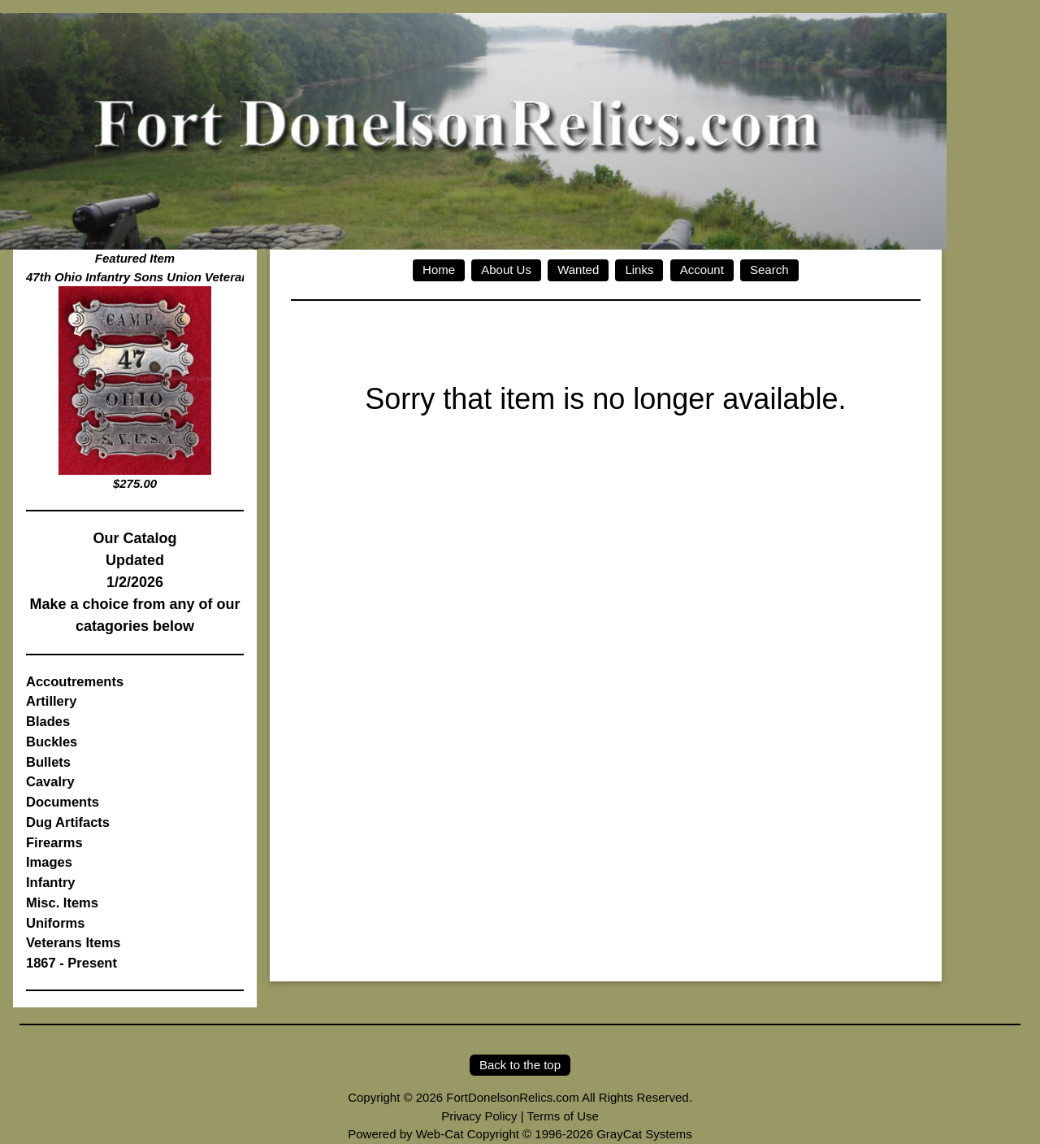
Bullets (48, 762)
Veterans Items (73, 942)
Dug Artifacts (68, 822)
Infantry (51, 882)
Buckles (51, 741)
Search (769, 269)
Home (438, 269)
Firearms (54, 842)
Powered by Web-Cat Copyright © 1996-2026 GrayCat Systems (519, 1134)
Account (702, 269)
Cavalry (50, 781)
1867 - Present (71, 962)
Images (49, 862)
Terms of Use (562, 1116)
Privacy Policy (479, 1116)
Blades (48, 721)
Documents (62, 801)
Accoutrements (75, 681)
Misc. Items (62, 902)
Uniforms (55, 923)
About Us (506, 269)
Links (639, 269)
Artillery (51, 701)
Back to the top (520, 1065)
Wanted (578, 269)
